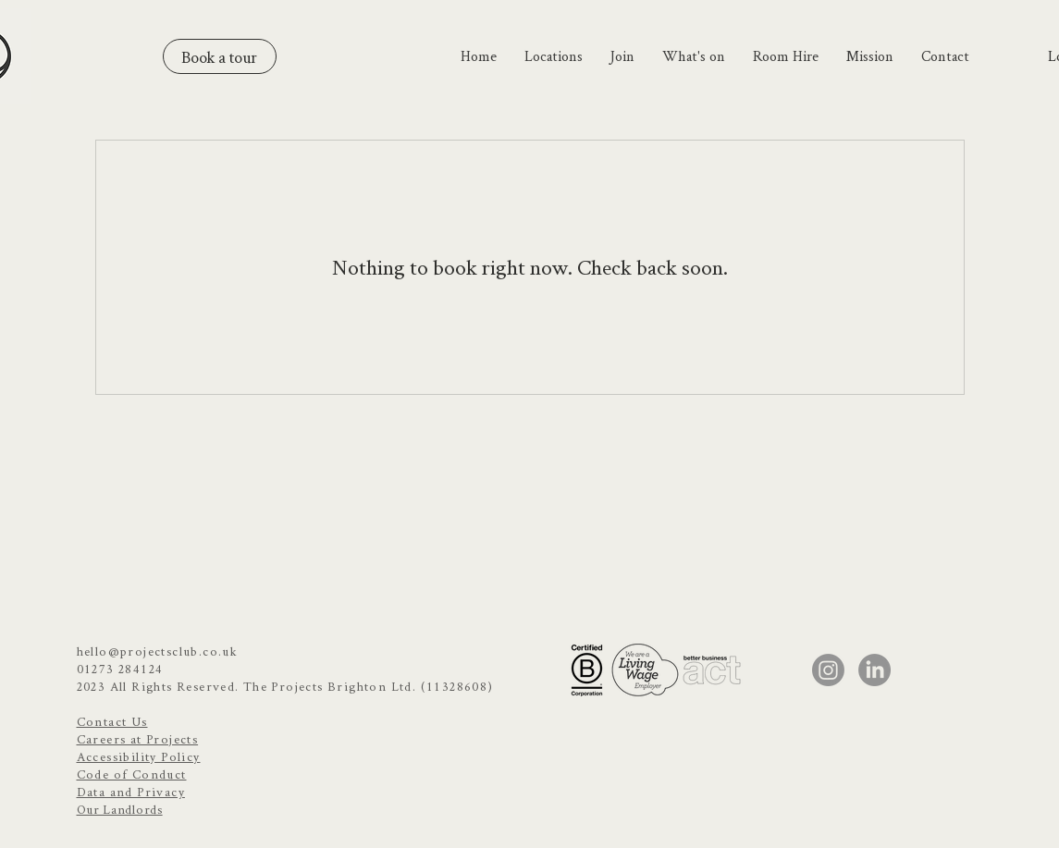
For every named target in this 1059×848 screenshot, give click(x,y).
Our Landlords (120, 809)
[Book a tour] (220, 56)
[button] (554, 56)
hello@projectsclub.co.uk (158, 651)
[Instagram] (828, 670)
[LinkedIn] (874, 670)
